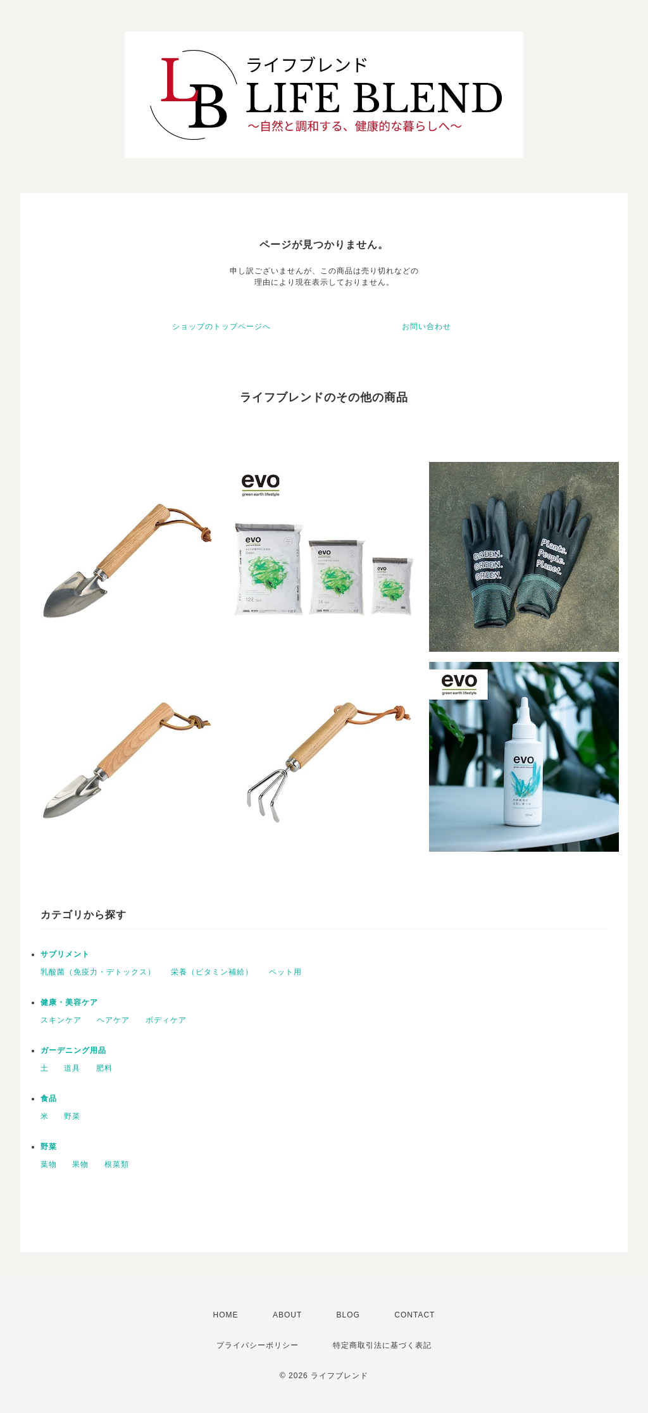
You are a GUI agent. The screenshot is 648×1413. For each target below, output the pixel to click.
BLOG (348, 1314)
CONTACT (414, 1314)
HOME (226, 1314)
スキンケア (61, 1020)
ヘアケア (113, 1020)
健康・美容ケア (69, 1002)
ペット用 (285, 972)
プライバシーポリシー (257, 1345)
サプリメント (65, 954)
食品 (48, 1098)
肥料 (104, 1068)
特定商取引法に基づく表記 (382, 1345)
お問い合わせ (426, 326)
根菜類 (116, 1164)
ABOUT (287, 1314)
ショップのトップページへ (221, 326)
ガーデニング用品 (73, 1050)
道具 (72, 1068)
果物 (80, 1164)
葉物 (48, 1164)
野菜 (72, 1116)
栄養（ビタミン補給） (212, 972)
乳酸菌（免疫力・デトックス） (98, 972)
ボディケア (166, 1020)
